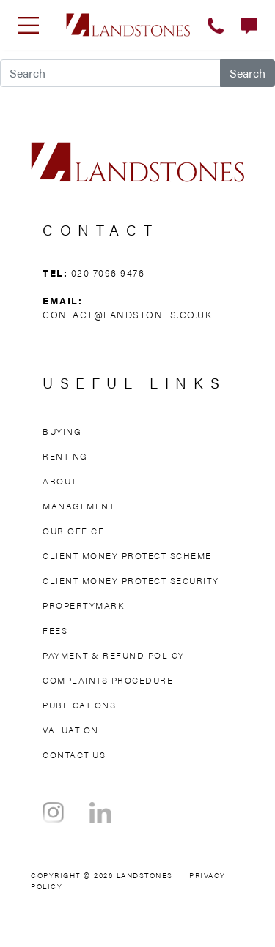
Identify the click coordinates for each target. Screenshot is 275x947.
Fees (55, 630)
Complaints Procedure (108, 679)
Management (78, 505)
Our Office (73, 530)
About (60, 480)
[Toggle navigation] (28, 24)
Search (247, 72)
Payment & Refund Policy (114, 655)
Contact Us (74, 754)
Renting (65, 456)
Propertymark (83, 605)
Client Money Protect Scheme (127, 555)
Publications (79, 704)
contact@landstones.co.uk (127, 314)
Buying (62, 431)
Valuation (71, 729)
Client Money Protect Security (131, 580)
